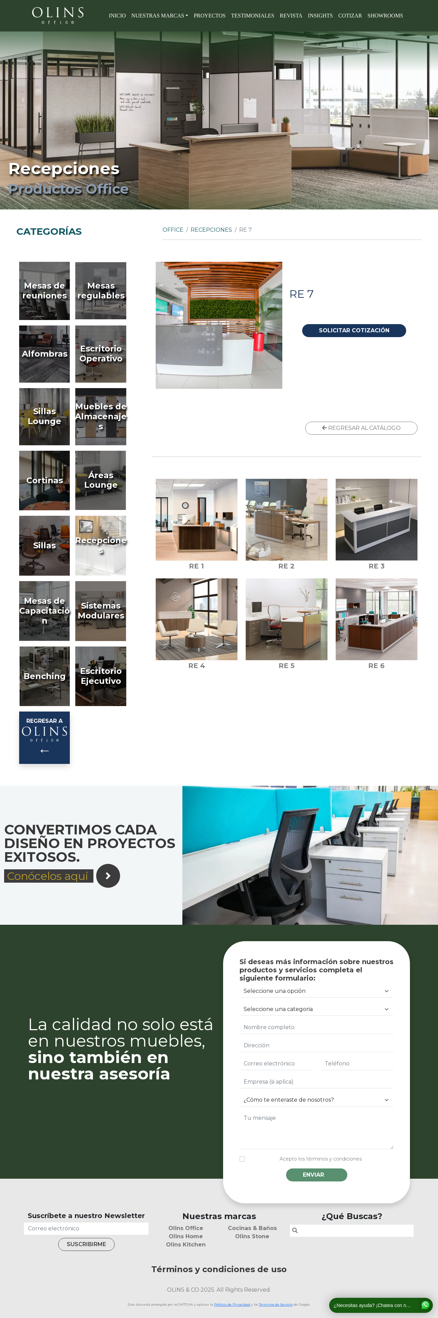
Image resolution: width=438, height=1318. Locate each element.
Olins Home (186, 1236)
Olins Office (185, 1228)
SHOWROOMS (385, 15)
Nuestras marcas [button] (157, 15)
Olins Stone (252, 1236)
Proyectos (210, 15)
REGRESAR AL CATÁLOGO (361, 428)
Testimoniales (252, 15)
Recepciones (211, 230)
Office (173, 230)
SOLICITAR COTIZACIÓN (354, 330)
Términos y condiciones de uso (219, 1269)
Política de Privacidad (232, 1304)
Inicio (117, 15)
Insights (320, 15)
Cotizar (350, 15)
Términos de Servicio (276, 1304)
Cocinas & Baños (252, 1228)
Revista (291, 15)
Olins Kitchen (186, 1244)
